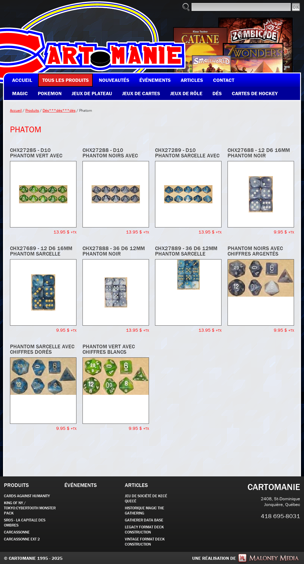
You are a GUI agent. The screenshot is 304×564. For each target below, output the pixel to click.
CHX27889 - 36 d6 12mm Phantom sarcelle (186, 251)
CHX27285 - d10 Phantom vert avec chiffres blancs (36, 155)
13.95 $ (64, 232)
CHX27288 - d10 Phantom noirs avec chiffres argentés (110, 155)
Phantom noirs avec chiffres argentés (255, 251)
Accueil (16, 110)
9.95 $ (284, 232)
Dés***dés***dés (59, 110)
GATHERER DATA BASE (144, 520)
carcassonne (17, 532)
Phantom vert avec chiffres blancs (108, 349)
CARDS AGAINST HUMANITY (27, 495)
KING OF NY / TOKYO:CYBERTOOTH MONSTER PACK (30, 508)
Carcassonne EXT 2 (22, 539)
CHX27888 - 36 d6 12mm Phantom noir (113, 251)
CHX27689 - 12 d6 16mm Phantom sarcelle (41, 251)
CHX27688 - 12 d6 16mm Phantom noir (259, 153)
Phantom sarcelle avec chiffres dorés (42, 349)
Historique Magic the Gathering (144, 510)
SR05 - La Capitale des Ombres (24, 522)
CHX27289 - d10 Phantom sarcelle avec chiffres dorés (187, 155)
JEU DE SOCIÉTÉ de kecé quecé (146, 498)
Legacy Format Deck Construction (144, 529)
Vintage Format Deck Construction (145, 542)
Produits (32, 110)
